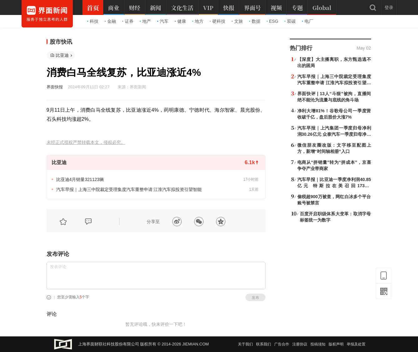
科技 (92, 21)
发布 (255, 298)
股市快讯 (61, 42)
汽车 (163, 21)
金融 (110, 21)
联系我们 (263, 344)
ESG (273, 21)
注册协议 (299, 344)
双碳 (290, 21)
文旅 (237, 21)
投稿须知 (317, 344)
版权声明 (336, 344)
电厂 (307, 21)
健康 (180, 21)
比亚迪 (62, 55)
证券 (127, 21)
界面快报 (55, 87)
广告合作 (281, 344)
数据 (254, 21)
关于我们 (245, 344)
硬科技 (217, 21)
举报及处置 (356, 344)
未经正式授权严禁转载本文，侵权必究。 (86, 142)
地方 (198, 21)
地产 (145, 21)
